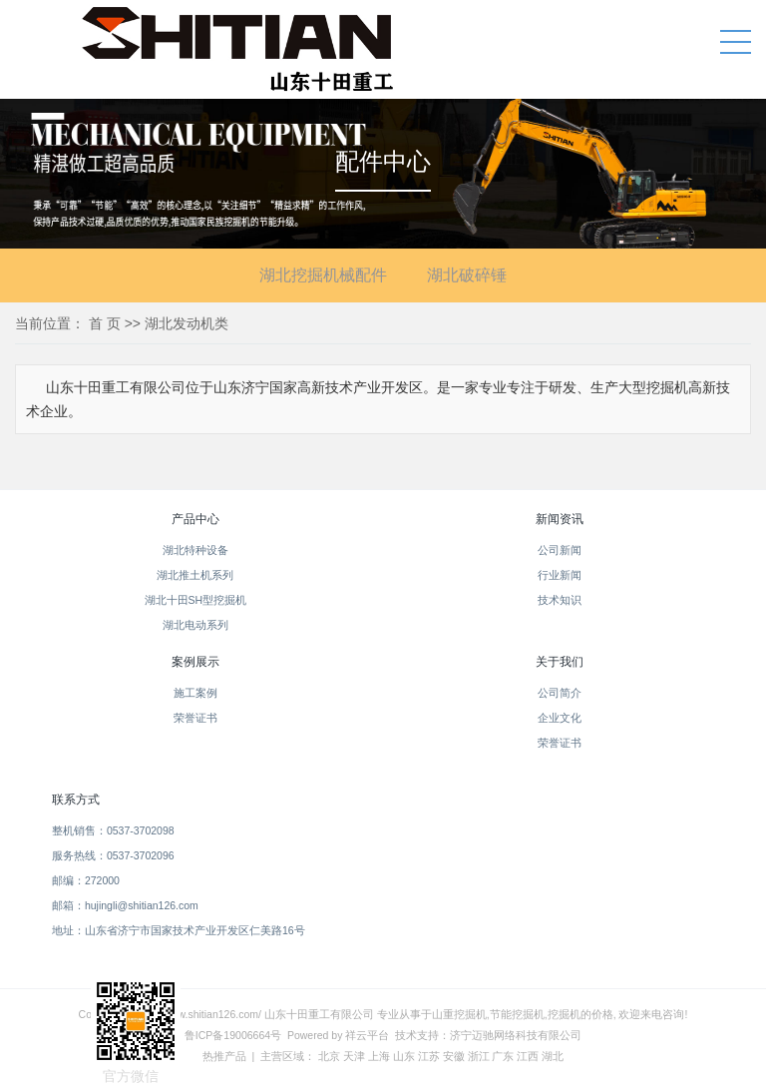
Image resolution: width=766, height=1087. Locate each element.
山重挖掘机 (459, 1014)
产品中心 (195, 519)
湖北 (553, 1056)
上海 (379, 1056)
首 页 (105, 323)
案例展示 (195, 662)
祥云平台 (367, 1035)
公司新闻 (559, 550)
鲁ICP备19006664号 (233, 1035)
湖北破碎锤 (467, 275)
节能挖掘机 (517, 1014)
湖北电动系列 (195, 625)
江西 (528, 1056)
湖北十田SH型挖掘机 (196, 600)
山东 (404, 1056)
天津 (354, 1056)
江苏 (429, 1056)
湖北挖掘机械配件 (323, 275)
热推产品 (224, 1056)
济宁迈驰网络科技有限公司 (515, 1035)
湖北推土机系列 (195, 575)
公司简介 (559, 693)
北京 (329, 1056)
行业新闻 (559, 575)
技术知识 (559, 600)
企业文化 (559, 718)
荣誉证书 (195, 718)
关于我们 (559, 662)
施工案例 (195, 693)
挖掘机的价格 (580, 1014)
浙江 (479, 1056)
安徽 (454, 1056)
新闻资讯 (559, 519)
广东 (503, 1056)
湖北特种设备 (195, 550)
